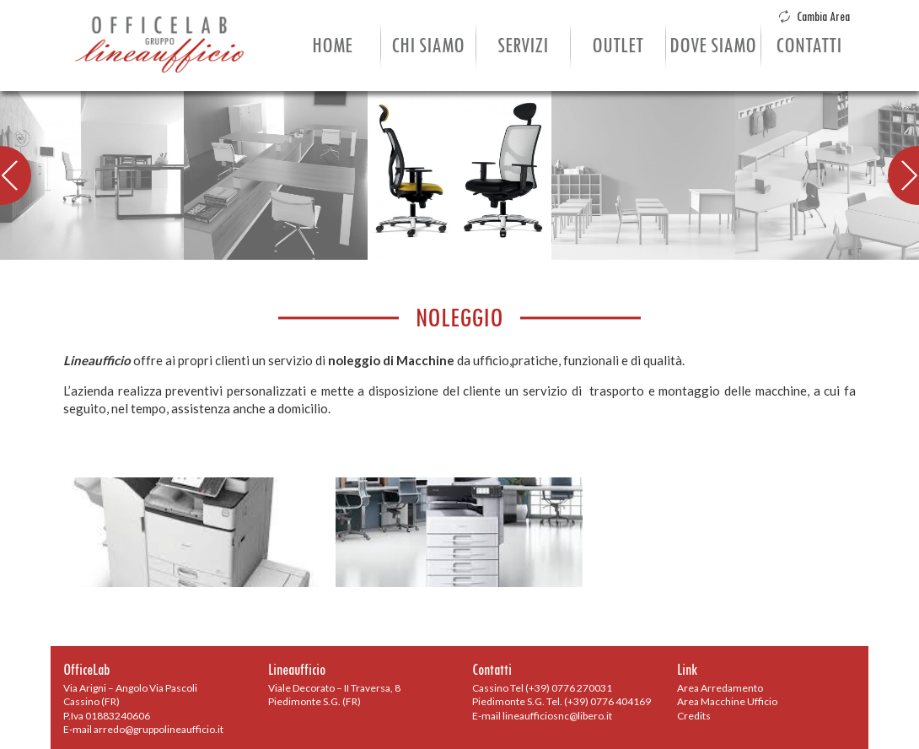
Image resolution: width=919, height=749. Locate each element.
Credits (694, 715)
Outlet (617, 45)
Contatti (808, 45)
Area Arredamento (720, 688)
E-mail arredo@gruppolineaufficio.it (143, 729)
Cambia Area (814, 16)
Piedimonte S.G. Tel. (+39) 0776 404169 (561, 701)
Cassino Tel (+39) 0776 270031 (542, 688)
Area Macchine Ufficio (727, 701)
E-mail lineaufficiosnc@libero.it (542, 715)
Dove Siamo (712, 45)
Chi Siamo (428, 45)
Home (332, 45)
